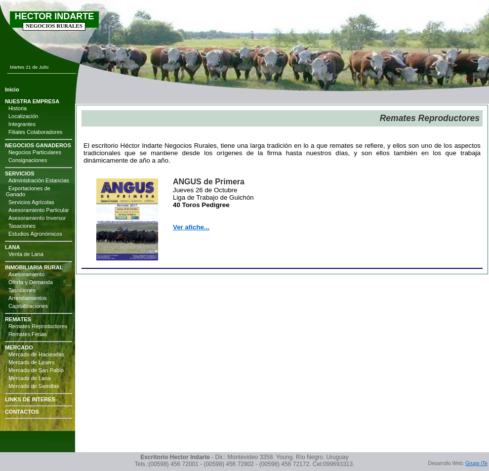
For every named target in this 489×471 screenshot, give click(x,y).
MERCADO (19, 347)
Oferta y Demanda (30, 282)
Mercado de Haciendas (36, 354)
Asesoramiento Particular (38, 210)
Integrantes (22, 124)
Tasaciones (22, 226)
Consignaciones (27, 160)
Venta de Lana (25, 254)
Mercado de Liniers (31, 362)
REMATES (18, 319)
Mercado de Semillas (33, 386)
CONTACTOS (22, 412)
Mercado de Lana (29, 378)
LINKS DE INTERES (30, 399)
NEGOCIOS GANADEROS (38, 145)
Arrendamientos (27, 298)
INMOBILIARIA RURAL (34, 267)
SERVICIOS (20, 173)
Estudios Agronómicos (35, 234)
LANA (12, 247)
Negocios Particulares (34, 152)
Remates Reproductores (37, 326)
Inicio (12, 89)
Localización (23, 116)
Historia (17, 108)
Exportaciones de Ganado (28, 191)
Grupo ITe (476, 463)
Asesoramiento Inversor (37, 218)
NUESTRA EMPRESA (32, 101)
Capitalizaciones (28, 306)
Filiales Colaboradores (35, 132)
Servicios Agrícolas (31, 202)
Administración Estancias (38, 180)
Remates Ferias (27, 334)
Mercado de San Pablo (36, 370)
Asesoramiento (26, 274)
